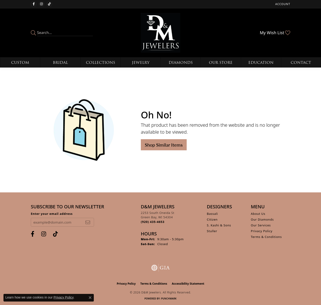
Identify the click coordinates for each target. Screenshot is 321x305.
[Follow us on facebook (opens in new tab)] (33, 4)
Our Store (221, 62)
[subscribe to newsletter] (88, 222)
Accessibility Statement (188, 284)
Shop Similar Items (164, 145)
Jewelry (140, 62)
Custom (20, 62)
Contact (301, 62)
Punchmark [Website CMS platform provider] (169, 298)
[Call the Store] (152, 222)
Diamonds (181, 62)
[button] (282, 4)
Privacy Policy (261, 231)
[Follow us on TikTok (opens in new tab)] (49, 4)
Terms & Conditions (266, 237)
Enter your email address (52, 214)
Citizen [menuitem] (212, 219)
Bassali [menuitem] (212, 214)
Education (261, 62)
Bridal (60, 62)
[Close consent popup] (90, 297)
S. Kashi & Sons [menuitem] (219, 225)
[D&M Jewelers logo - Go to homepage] (160, 32)
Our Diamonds (262, 219)
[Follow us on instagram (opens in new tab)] (41, 4)
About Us (258, 214)
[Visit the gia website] (160, 268)
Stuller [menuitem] (212, 231)
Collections (100, 62)
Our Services (261, 225)
